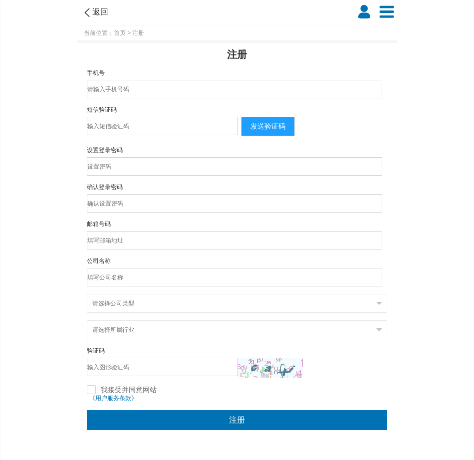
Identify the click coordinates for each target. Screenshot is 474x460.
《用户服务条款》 (113, 398)
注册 (237, 420)
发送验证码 (267, 126)
